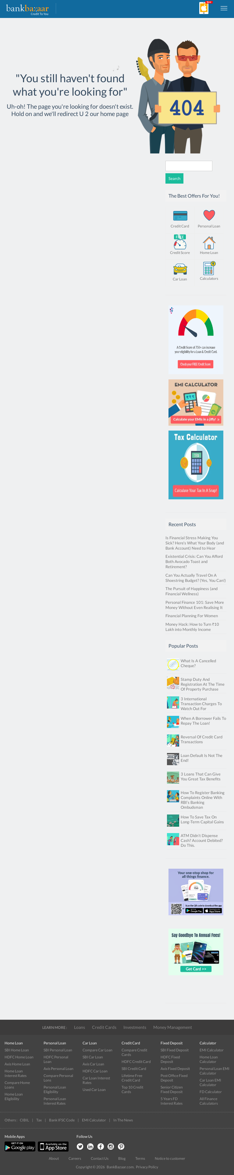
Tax (39, 1120)
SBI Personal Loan (58, 1050)
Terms (140, 1158)
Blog (122, 1158)
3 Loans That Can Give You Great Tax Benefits (201, 776)
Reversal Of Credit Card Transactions (201, 739)
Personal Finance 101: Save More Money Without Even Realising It (194, 605)
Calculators (209, 278)
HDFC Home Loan (19, 1057)
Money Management (172, 1027)
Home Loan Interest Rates (16, 1073)
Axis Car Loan (93, 1064)
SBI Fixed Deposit (175, 1050)
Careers (75, 1158)
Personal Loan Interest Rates (55, 1101)
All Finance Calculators (209, 1101)
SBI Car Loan (93, 1057)
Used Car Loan (94, 1089)
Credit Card (180, 226)
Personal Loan (209, 226)
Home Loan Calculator (209, 1059)
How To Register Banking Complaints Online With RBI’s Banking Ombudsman (203, 800)
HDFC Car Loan (95, 1071)
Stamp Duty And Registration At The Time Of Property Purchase (203, 684)
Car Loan (180, 279)
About (54, 1158)
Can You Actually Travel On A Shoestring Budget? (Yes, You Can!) (195, 578)
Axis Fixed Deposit (175, 1068)
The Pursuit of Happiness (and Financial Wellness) (191, 591)
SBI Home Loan (17, 1050)
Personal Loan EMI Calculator (214, 1070)
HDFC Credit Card (136, 1061)
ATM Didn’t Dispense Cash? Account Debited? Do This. (202, 840)
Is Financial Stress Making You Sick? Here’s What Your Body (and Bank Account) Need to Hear (194, 543)
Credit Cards (104, 1027)
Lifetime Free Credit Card (132, 1077)
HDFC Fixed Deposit (170, 1059)
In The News (123, 1120)
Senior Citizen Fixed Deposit (172, 1089)
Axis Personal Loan (58, 1068)
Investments (134, 1027)
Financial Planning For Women (191, 615)
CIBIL (24, 1120)
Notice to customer (170, 1158)
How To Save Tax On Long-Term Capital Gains (202, 819)
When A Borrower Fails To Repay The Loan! (203, 721)
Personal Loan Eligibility (55, 1089)
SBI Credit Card (134, 1068)
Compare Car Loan (97, 1050)
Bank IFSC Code (62, 1120)
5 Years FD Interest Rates (172, 1101)
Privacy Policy (147, 1167)
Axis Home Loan (17, 1064)
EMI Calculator (212, 1050)
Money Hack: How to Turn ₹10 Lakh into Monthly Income (192, 627)
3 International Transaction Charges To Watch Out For (201, 703)
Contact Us (99, 1158)
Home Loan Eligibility (14, 1096)
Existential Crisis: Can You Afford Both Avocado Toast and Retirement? (194, 561)
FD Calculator (211, 1091)
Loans (79, 1027)
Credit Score (180, 252)
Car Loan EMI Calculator (210, 1082)
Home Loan (209, 252)
